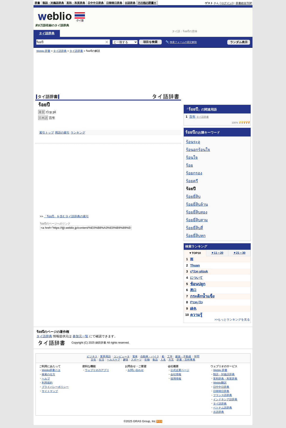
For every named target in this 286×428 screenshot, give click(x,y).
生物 (147, 359)
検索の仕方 (48, 374)
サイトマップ (50, 391)
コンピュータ (122, 356)
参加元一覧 (80, 336)
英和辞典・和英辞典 (225, 378)
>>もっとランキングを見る (232, 319)
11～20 (217, 252)
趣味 (125, 359)
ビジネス (92, 356)
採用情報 (175, 378)
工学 (169, 356)
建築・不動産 (183, 356)
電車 (135, 356)
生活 (101, 359)
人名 (163, 359)
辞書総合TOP (244, 3)
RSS (159, 421)
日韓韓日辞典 (114, 3)
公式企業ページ (179, 370)
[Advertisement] (170, 19)
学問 (196, 356)
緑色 (193, 308)
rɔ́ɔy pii (51, 112)
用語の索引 (62, 132)
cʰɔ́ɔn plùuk (199, 271)
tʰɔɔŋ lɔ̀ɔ (196, 302)
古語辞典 (130, 3)
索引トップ (46, 132)
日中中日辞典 (96, 3)
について (196, 277)
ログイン (226, 3)
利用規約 (47, 382)
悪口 (193, 290)
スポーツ (136, 359)
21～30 (239, 252)
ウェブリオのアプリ (97, 370)
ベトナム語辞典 (222, 407)
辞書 (37, 3)
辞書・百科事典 (186, 359)
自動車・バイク (149, 356)
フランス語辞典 (222, 395)
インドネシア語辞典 (225, 399)
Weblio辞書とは (51, 370)
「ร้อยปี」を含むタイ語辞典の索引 (66, 216)
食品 (155, 359)
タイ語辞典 (47, 33)
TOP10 (195, 253)
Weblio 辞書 (43, 51)
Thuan (195, 265)
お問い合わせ (136, 370)
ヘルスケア (113, 359)
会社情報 (175, 374)
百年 (52, 118)
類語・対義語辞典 (53, 3)
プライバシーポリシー (55, 386)
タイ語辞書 (76, 51)
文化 (93, 359)
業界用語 (105, 356)
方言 (171, 359)
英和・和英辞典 (75, 3)
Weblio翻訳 (219, 382)
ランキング (78, 132)
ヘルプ (46, 378)
